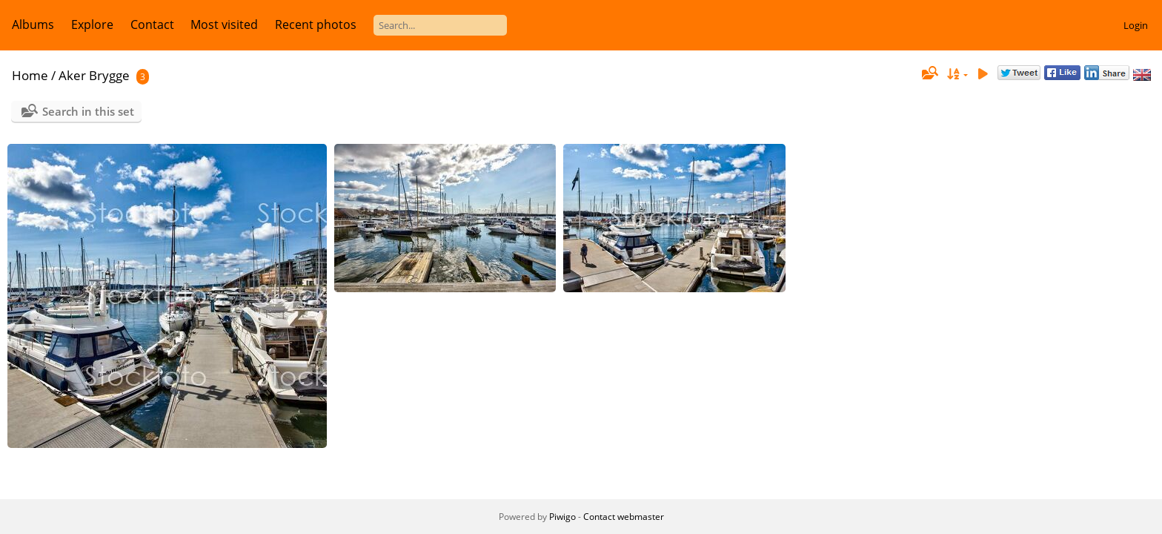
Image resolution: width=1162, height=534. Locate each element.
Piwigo (562, 516)
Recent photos (315, 24)
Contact (152, 24)
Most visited (224, 24)
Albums (33, 24)
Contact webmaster (623, 516)
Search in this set (88, 111)
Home (30, 75)
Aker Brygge (94, 75)
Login (1135, 25)
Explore (92, 24)
